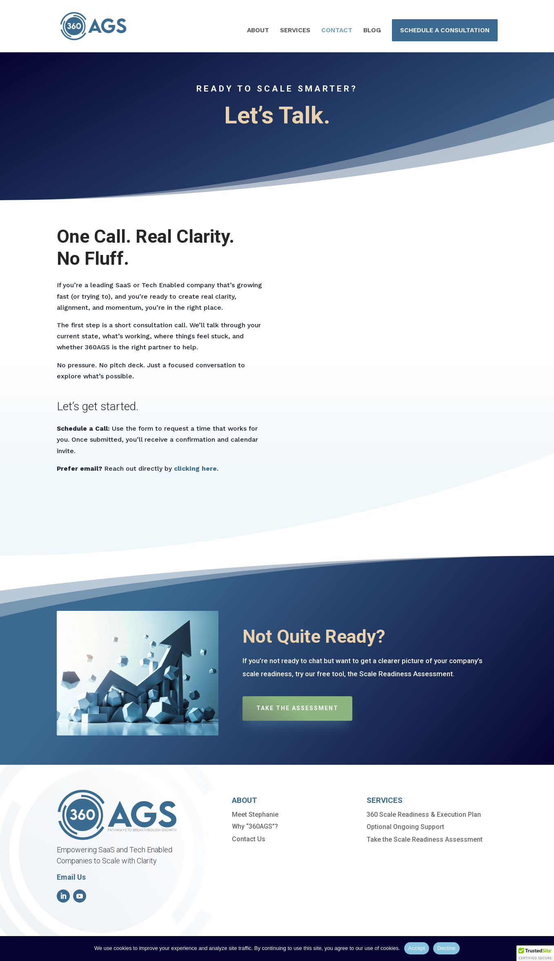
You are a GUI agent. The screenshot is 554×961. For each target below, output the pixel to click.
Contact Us (248, 839)
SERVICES (295, 30)
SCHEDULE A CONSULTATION (444, 30)
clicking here (195, 468)
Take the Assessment (297, 708)
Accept (416, 948)
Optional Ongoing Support (405, 827)
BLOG (372, 30)
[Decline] (544, 948)
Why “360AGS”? (255, 826)
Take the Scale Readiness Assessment (425, 839)
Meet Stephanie (255, 814)
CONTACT (336, 30)
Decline (446, 948)
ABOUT (258, 30)
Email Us (71, 877)
